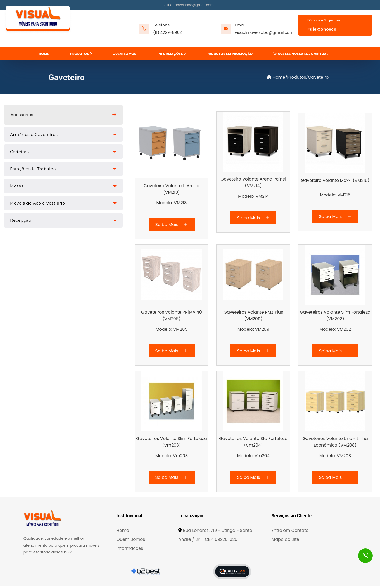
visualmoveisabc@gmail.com (189, 5)
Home (276, 78)
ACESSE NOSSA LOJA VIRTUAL (300, 53)
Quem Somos (130, 540)
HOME (44, 53)
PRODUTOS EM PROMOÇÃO (230, 53)
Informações (129, 549)
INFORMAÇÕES (172, 53)
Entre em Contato (290, 531)
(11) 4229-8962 (167, 32)
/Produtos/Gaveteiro (307, 78)
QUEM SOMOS (124, 53)
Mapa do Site (285, 540)
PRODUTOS (81, 53)
